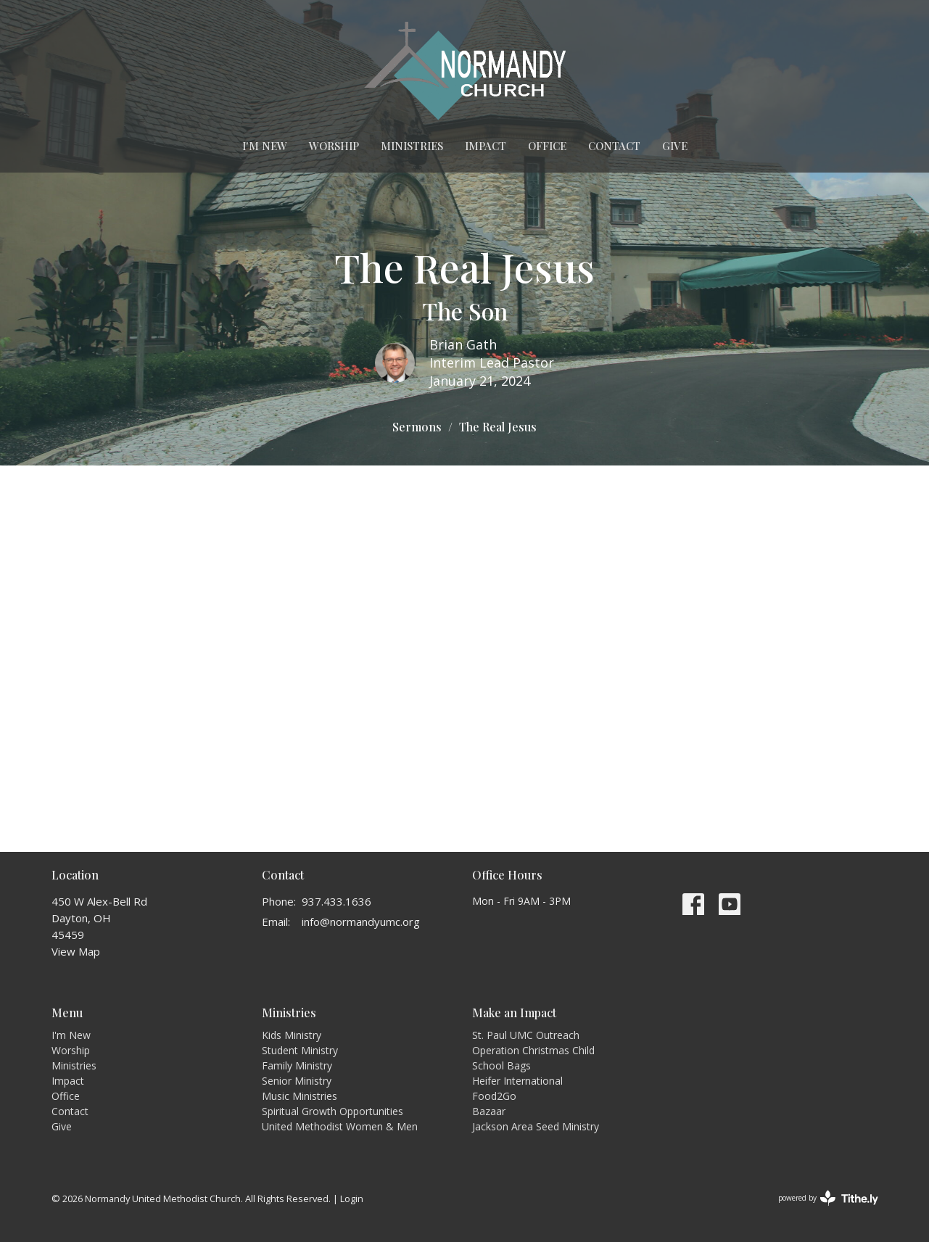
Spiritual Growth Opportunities (332, 1111)
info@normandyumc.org (361, 921)
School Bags (501, 1065)
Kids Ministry (291, 1035)
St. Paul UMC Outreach (525, 1035)
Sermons (417, 426)
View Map (75, 951)
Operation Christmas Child (533, 1050)
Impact (485, 145)
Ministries (412, 145)
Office (547, 145)
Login (351, 1198)
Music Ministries (299, 1096)
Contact (614, 145)
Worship (334, 145)
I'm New (264, 145)
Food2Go (494, 1096)
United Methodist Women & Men (340, 1126)
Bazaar (488, 1111)
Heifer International (517, 1081)
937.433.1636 (336, 901)
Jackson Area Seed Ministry (535, 1126)
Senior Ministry (296, 1081)
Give (675, 145)
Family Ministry (297, 1065)
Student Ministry (300, 1050)
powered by (828, 1198)
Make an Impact (514, 1012)
